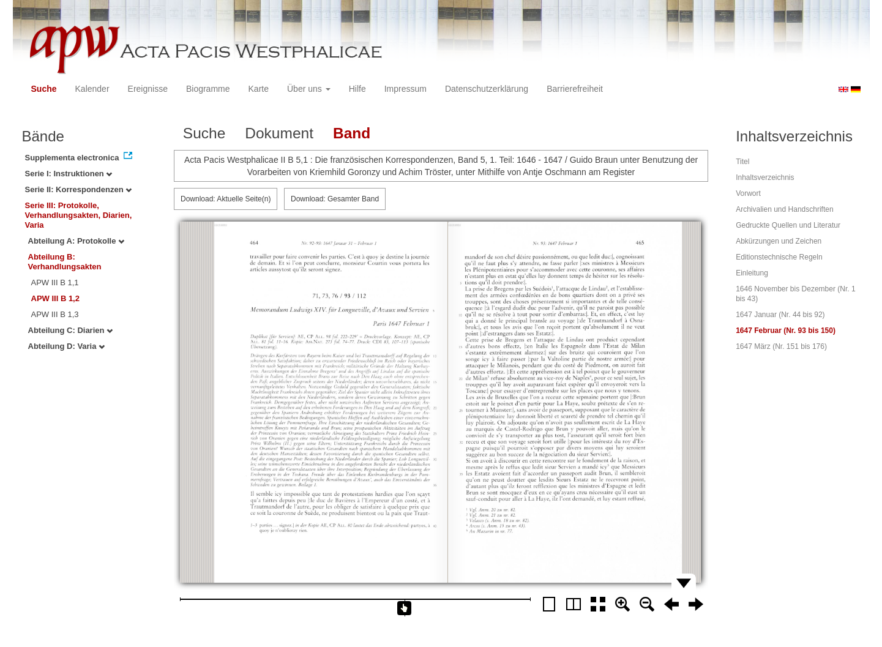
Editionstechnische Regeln (779, 257)
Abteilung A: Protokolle (76, 240)
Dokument (279, 133)
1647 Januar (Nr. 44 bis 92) (780, 314)
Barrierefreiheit (575, 89)
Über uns (309, 89)
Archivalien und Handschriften (784, 209)
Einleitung (752, 273)
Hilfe (357, 89)
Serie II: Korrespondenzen (78, 189)
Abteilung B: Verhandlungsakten (65, 261)
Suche (44, 89)
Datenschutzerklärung (486, 89)
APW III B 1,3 (55, 314)
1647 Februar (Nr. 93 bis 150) (785, 330)
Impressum (405, 89)
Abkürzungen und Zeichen (778, 241)
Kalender (92, 89)
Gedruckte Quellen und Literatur (788, 225)
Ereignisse (148, 89)
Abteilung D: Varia (66, 346)
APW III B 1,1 (55, 282)
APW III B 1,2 (55, 298)
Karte (259, 89)
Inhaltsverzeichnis (765, 177)
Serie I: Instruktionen (69, 173)
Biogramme (208, 89)
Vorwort (748, 193)
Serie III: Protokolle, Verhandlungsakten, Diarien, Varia (78, 215)
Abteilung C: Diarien (70, 330)
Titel (742, 161)
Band (351, 133)
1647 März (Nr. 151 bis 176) (781, 346)
